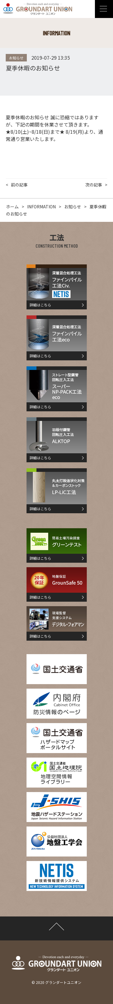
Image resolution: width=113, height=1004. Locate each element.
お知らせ (16, 57)
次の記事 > (96, 185)
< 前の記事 (17, 185)
